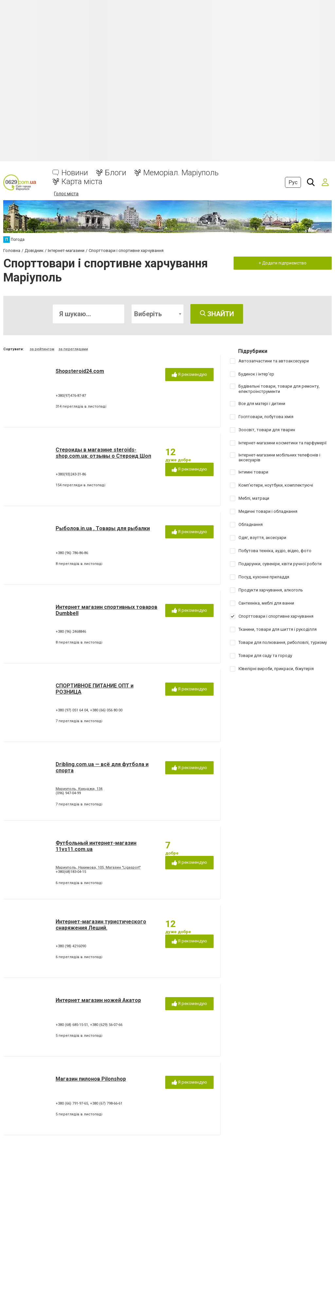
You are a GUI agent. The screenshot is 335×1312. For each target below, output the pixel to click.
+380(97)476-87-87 (71, 396)
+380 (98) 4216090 (71, 946)
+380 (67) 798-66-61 (106, 1103)
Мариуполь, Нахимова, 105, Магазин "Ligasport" (98, 867)
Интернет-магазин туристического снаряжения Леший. (101, 924)
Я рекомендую (189, 374)
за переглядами (73, 349)
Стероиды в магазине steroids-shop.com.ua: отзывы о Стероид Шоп (103, 453)
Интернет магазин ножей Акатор (98, 1000)
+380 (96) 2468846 (71, 631)
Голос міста (66, 193)
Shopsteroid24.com (80, 371)
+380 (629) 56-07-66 (106, 1025)
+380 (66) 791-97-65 (72, 1103)
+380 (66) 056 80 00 (106, 710)
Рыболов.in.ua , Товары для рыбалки (103, 528)
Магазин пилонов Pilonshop (91, 1079)
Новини (75, 172)
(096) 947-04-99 (68, 793)
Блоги (115, 172)
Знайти (217, 314)
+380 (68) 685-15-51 (72, 1025)
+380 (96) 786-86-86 (72, 553)
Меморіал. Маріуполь (181, 172)
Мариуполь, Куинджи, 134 (79, 789)
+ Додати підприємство (283, 262)
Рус (293, 182)
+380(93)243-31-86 (71, 474)
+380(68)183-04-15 (71, 872)
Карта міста (82, 181)
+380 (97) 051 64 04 (72, 710)
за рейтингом (42, 349)
